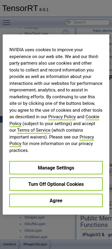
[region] (56, 125)
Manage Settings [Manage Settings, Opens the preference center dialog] (56, 168)
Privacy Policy (62, 116)
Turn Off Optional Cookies (56, 184)
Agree (56, 200)
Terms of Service (33, 130)
